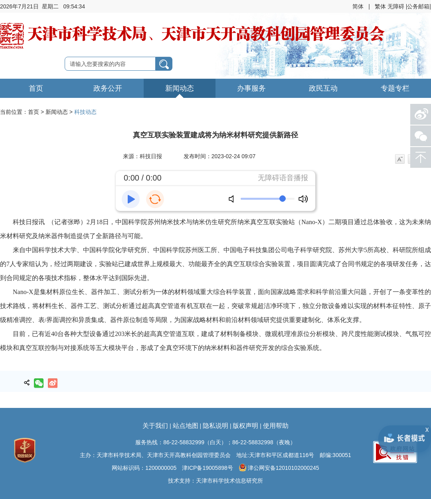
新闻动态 (179, 88)
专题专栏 (395, 88)
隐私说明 (215, 425)
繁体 (380, 6)
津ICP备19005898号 (207, 468)
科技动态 (85, 112)
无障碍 (396, 6)
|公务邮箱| (418, 6)
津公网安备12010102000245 (279, 467)
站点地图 (185, 425)
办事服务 (251, 88)
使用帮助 (276, 425)
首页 (36, 88)
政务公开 (107, 88)
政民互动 (323, 88)
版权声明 (245, 425)
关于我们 (155, 425)
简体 (358, 6)
